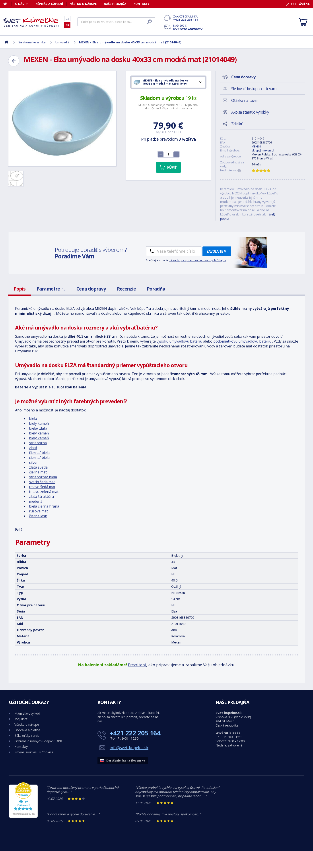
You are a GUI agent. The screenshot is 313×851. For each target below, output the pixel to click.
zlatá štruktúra (41, 496)
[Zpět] (13, 60)
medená (35, 501)
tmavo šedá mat (42, 486)
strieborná (38, 442)
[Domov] (7, 4)
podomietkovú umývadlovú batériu (242, 341)
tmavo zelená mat (43, 491)
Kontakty (142, 4)
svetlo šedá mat (42, 481)
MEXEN (256, 146)
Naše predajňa (115, 4)
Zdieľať (236, 123)
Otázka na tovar (244, 100)
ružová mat (38, 511)
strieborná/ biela (43, 477)
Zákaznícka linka (188, 17)
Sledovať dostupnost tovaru (253, 88)
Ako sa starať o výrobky (250, 112)
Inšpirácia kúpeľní (49, 4)
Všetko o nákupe (83, 4)
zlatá (33, 447)
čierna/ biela (39, 452)
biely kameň (39, 423)
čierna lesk (38, 516)
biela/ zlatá (38, 428)
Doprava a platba (27, 730)
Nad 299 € (188, 27)
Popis (19, 289)
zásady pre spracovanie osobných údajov (197, 260)
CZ (67, 19)
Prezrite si (137, 664)
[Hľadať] (116, 21)
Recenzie (126, 289)
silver (33, 462)
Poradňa (156, 289)
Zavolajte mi (216, 251)
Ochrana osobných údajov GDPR (38, 741)
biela (33, 418)
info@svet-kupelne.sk (129, 747)
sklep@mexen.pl (263, 150)
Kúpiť (171, 167)
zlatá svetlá (38, 467)
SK (67, 25)
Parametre (51, 289)
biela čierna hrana (44, 506)
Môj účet (20, 719)
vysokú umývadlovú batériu (179, 341)
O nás (19, 4)
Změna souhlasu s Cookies (33, 752)
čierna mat (38, 472)
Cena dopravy (91, 289)
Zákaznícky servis (26, 735)
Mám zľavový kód (27, 713)
